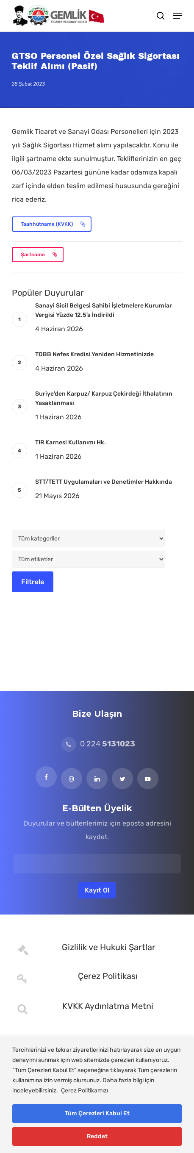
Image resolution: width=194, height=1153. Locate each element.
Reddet (97, 1136)
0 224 (98, 743)
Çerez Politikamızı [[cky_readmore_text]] (84, 1090)
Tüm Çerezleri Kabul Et (97, 1113)
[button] (177, 15)
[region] (97, 1095)
